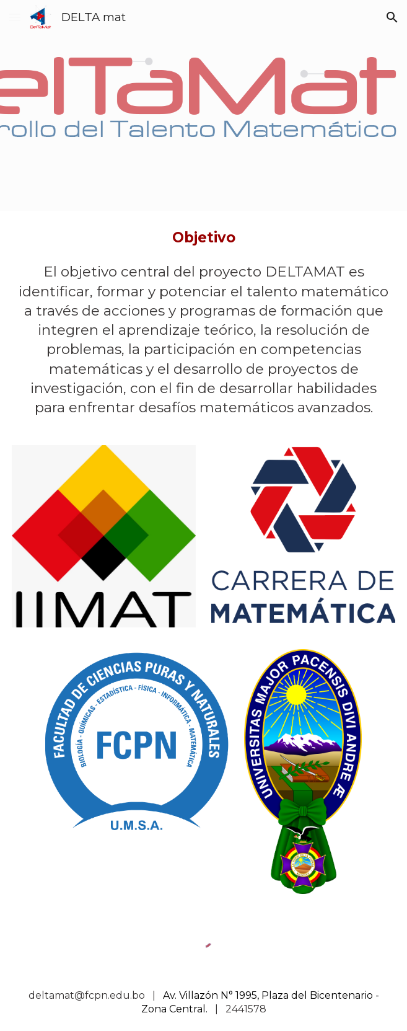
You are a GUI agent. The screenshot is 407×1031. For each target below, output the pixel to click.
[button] (15, 17)
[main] (203, 238)
